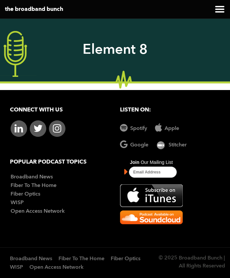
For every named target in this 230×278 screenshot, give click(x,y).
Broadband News (32, 177)
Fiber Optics (25, 194)
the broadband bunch (34, 9)
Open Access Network (38, 211)
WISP (17, 202)
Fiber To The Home (34, 185)
